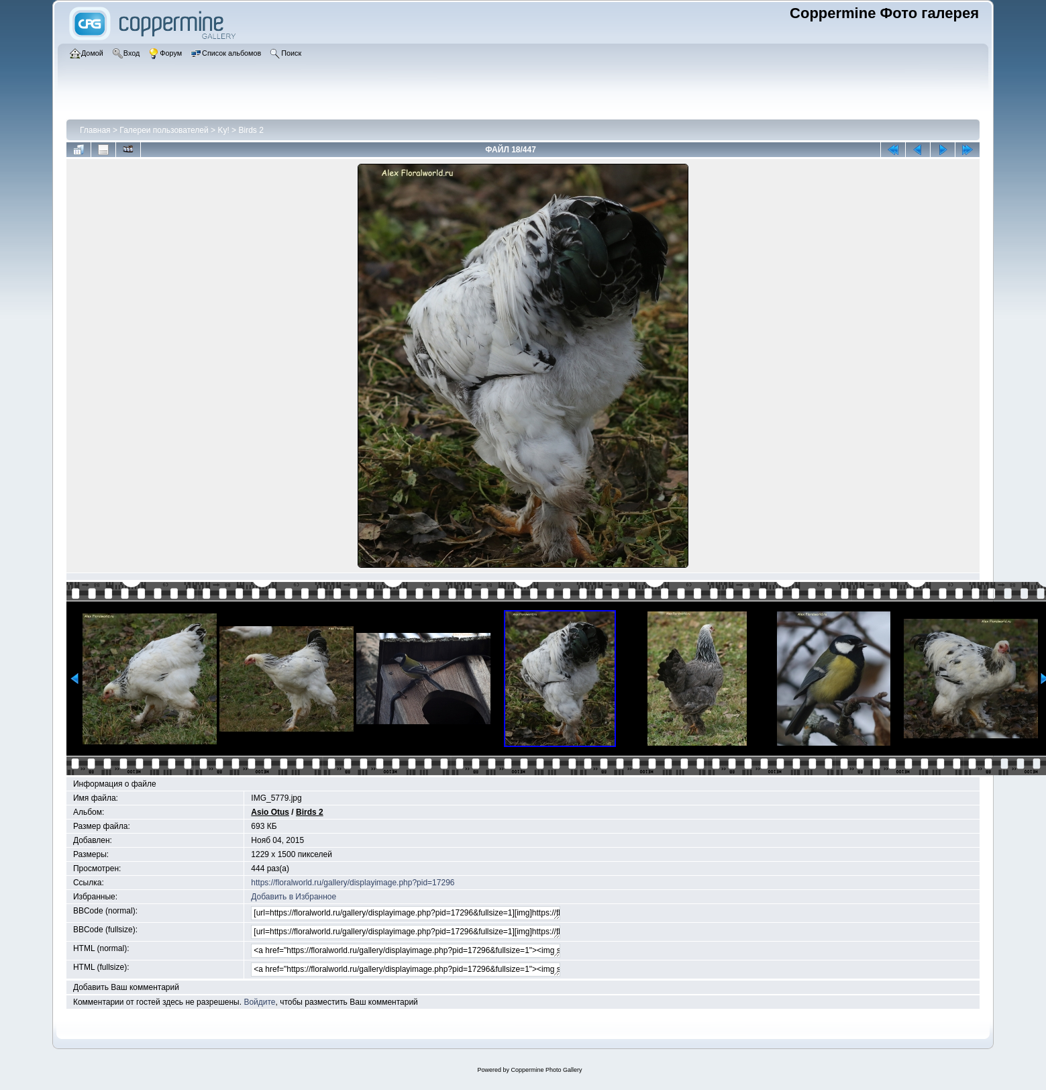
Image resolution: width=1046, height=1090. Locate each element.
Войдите (259, 1002)
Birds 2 (250, 130)
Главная (95, 130)
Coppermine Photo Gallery (546, 1070)
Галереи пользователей (163, 130)
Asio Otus (270, 812)
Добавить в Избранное (293, 896)
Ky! (223, 130)
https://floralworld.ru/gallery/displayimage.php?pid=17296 (352, 882)
